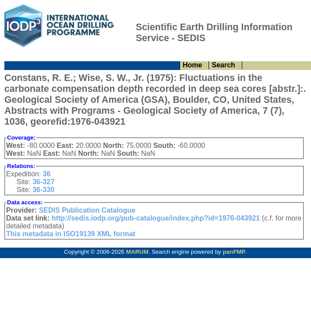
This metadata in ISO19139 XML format (70, 234)
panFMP (234, 251)
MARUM (137, 251)
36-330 (43, 189)
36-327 (43, 182)
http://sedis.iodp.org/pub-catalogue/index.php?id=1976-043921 (156, 218)
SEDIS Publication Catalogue (87, 210)
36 (47, 174)
